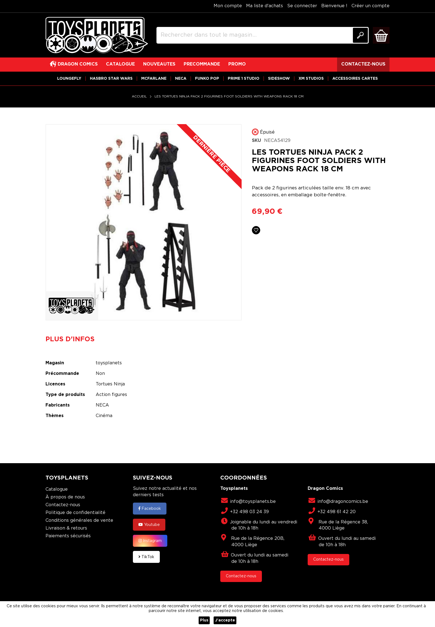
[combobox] (262, 35)
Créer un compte (370, 6)
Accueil (139, 96)
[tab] (74, 339)
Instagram (150, 541)
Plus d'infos (70, 339)
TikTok (146, 557)
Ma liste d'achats (264, 6)
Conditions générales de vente (79, 520)
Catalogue (56, 489)
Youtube (149, 524)
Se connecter (302, 6)
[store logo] (96, 35)
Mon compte (228, 6)
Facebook (149, 508)
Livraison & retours (66, 528)
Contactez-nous (62, 505)
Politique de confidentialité (75, 513)
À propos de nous (65, 497)
